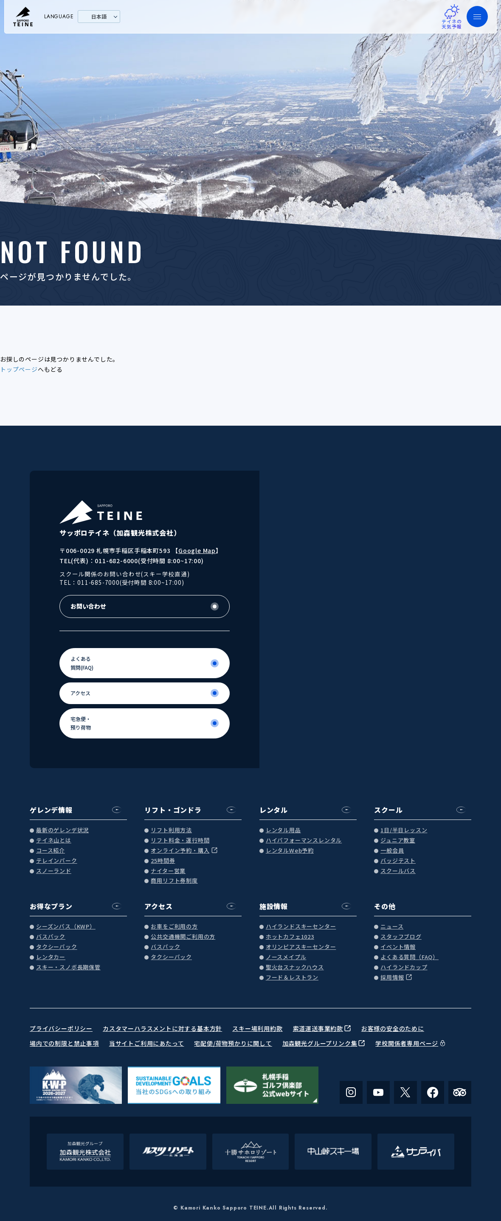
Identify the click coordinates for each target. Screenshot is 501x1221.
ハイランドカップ (403, 967)
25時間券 (163, 861)
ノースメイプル (286, 957)
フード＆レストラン (292, 977)
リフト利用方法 (171, 830)
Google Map (197, 550)
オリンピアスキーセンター (301, 947)
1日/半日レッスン (403, 830)
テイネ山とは (53, 840)
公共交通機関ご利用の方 (183, 936)
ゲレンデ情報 (51, 810)
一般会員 (392, 850)
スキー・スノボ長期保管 (68, 967)
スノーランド (53, 871)
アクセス (158, 906)
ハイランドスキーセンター (301, 926)
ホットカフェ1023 (290, 936)
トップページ (19, 369)
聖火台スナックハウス (295, 967)
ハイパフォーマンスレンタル (304, 840)
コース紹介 (50, 850)
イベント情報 (398, 947)
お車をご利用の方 (174, 926)
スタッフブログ (401, 936)
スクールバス (398, 871)
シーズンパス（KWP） (66, 926)
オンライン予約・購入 (180, 850)
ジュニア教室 (397, 840)
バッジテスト (398, 861)
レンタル (273, 810)
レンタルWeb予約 (290, 850)
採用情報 (392, 977)
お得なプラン (51, 906)
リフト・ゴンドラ (172, 810)
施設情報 (273, 906)
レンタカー (50, 957)
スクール (388, 810)
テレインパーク (56, 861)
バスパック (50, 936)
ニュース (391, 926)
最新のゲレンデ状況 (62, 830)
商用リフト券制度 (174, 880)
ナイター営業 (168, 871)
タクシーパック (56, 947)
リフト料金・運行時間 (180, 840)
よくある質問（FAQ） (409, 957)
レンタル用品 (283, 830)
